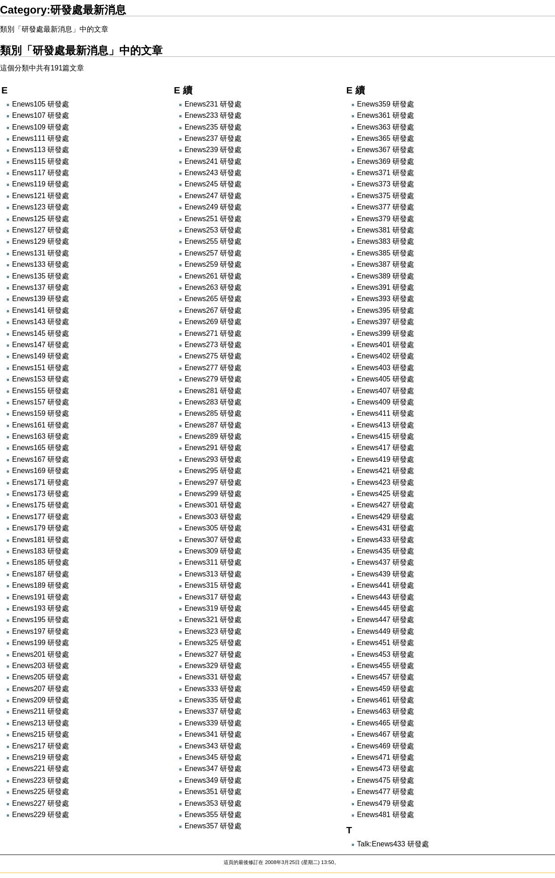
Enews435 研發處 (385, 551)
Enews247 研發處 (213, 196)
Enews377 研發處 (385, 207)
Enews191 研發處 (40, 597)
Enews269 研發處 (213, 321)
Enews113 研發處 (40, 149)
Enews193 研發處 (40, 608)
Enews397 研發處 (385, 321)
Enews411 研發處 (385, 413)
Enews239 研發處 (213, 149)
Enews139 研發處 (40, 298)
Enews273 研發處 (213, 344)
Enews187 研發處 (40, 574)
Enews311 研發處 (213, 562)
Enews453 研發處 (385, 654)
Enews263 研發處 (213, 287)
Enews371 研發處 (385, 173)
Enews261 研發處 (213, 276)
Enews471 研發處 (385, 757)
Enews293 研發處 (213, 459)
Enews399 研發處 (385, 333)
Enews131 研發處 (40, 253)
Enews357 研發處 (213, 826)
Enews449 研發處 (385, 631)
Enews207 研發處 (40, 688)
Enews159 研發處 (40, 413)
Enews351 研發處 (213, 791)
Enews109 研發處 (40, 127)
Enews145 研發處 (40, 333)
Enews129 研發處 (40, 241)
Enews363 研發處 (385, 127)
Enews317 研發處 (213, 597)
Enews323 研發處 (213, 631)
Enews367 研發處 (385, 149)
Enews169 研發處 (40, 470)
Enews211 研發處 (40, 711)
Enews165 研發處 (40, 447)
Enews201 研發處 (40, 654)
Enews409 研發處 (385, 402)
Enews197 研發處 (40, 631)
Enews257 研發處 (213, 253)
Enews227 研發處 (40, 803)
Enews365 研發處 (385, 138)
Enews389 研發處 (385, 276)
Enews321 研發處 (213, 619)
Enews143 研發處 (40, 321)
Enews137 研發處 (40, 287)
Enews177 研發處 (40, 516)
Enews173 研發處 (40, 493)
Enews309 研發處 (213, 551)
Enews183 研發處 (40, 551)
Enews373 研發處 (385, 184)
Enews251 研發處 (213, 219)
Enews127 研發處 (40, 230)
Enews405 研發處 (385, 379)
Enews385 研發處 (385, 253)
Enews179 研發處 (40, 528)
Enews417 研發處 (385, 447)
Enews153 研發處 (40, 379)
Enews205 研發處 (40, 677)
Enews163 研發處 (40, 436)
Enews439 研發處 (385, 574)
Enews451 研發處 (385, 642)
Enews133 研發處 (40, 264)
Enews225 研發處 (40, 791)
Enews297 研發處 (213, 482)
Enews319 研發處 (213, 608)
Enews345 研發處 (213, 757)
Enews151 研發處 (40, 368)
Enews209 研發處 (40, 700)
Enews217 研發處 (40, 746)
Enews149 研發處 (40, 356)
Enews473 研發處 (385, 768)
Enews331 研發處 (213, 677)
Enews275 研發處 (213, 356)
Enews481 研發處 (385, 814)
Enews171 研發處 (40, 482)
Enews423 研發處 (385, 482)
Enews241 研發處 (213, 161)
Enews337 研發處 (213, 711)
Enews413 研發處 (385, 425)
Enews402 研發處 (385, 356)
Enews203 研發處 (40, 665)
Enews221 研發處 (40, 768)
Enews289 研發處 (213, 436)
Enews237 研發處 (213, 138)
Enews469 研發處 (385, 746)
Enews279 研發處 (213, 379)
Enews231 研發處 (213, 104)
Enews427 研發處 (385, 505)
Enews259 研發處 (213, 264)
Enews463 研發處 (385, 711)
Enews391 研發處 (385, 287)
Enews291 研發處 (213, 447)
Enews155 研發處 (40, 391)
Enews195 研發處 (40, 619)
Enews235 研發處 (213, 127)
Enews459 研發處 (385, 688)
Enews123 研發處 (40, 207)
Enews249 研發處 (213, 207)
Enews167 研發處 (40, 459)
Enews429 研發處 (385, 516)
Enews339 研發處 (213, 723)
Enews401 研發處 (385, 344)
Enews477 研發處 (385, 791)
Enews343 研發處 (213, 746)
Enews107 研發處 (40, 115)
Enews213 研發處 (40, 723)
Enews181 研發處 (40, 540)
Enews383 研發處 (385, 241)
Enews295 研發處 (213, 470)
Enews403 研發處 (385, 368)
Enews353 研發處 (213, 803)
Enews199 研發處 (40, 642)
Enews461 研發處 (385, 700)
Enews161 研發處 (40, 425)
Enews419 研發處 (385, 459)
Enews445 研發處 (385, 608)
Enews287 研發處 (213, 425)
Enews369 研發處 (385, 161)
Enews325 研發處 (213, 642)
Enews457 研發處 (385, 677)
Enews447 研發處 (385, 619)
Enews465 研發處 (385, 723)
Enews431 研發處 (385, 528)
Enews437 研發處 (385, 562)
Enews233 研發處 (213, 115)
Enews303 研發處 (213, 516)
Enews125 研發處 (40, 219)
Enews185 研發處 (40, 562)
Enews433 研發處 (385, 540)
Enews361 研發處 (385, 115)
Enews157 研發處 (40, 402)
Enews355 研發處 (213, 814)
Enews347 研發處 (213, 768)
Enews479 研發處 (385, 803)
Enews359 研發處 (385, 104)
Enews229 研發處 (40, 814)
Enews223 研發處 (40, 780)
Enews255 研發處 (213, 241)
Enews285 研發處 (213, 413)
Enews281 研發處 (213, 391)
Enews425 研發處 (385, 493)
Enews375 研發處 (385, 196)
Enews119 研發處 (40, 184)
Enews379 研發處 (385, 219)
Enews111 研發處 (40, 138)
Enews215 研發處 (40, 734)
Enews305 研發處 (213, 528)
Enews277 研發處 (213, 368)
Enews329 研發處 (213, 665)
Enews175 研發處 (40, 505)
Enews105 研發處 (40, 104)
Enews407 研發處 (385, 391)
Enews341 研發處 (213, 734)
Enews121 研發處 (40, 196)
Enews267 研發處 (213, 310)
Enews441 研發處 (385, 585)
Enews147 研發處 (40, 344)
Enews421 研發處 (385, 470)
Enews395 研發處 (385, 310)
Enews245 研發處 (213, 184)
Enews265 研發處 (213, 298)
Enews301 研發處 (213, 505)
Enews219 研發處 (40, 757)
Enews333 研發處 (213, 688)
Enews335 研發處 (213, 700)
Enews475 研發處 (385, 780)
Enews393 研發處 (385, 298)
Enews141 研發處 (40, 310)
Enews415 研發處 (385, 436)
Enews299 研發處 (213, 493)
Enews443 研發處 (385, 597)
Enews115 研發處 (40, 161)
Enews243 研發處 (213, 173)
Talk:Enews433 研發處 (393, 844)
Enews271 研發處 (213, 333)
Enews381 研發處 (385, 230)
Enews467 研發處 (385, 734)
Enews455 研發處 (385, 665)
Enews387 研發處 (385, 264)
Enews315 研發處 (213, 585)
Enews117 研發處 (40, 173)
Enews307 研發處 (213, 540)
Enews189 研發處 (40, 585)
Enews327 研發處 (213, 654)
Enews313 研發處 (213, 574)
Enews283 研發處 (213, 402)
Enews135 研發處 (40, 276)
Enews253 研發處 (213, 230)
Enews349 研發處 (213, 780)
